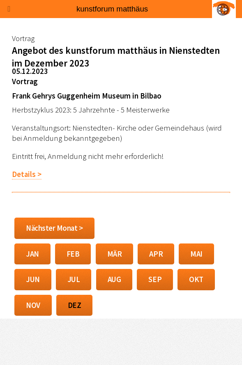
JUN (33, 279)
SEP (154, 279)
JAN (32, 254)
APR (156, 254)
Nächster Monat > (54, 228)
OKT (196, 279)
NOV (33, 305)
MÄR (114, 254)
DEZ (74, 305)
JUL (73, 279)
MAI (196, 254)
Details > (26, 174)
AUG (114, 279)
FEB (73, 254)
